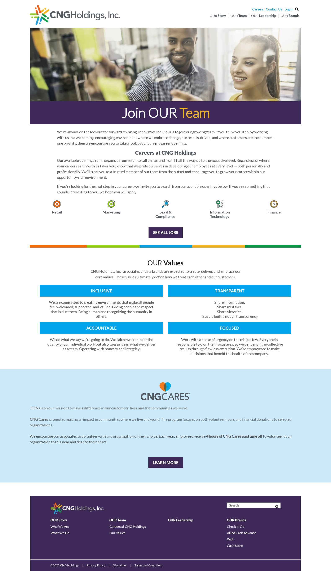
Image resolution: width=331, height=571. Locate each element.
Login (288, 9)
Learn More (165, 462)
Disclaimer (120, 565)
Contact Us (274, 9)
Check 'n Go (235, 527)
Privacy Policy (96, 565)
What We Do (59, 533)
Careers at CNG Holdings (127, 527)
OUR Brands (236, 520)
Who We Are (59, 527)
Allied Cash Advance (241, 533)
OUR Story (58, 520)
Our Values (117, 533)
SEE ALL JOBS (165, 232)
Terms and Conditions (148, 565)
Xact (230, 539)
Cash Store (235, 546)
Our (218, 16)
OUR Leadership (180, 520)
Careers (258, 9)
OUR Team (117, 520)
